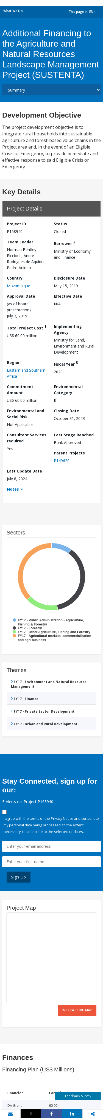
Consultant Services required (26, 437)
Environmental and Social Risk (25, 413)
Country (15, 278)
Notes (13, 489)
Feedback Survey (78, 1096)
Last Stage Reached (74, 434)
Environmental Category (68, 389)
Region (14, 362)
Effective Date (68, 296)
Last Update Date (24, 471)
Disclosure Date (69, 278)
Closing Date (66, 410)
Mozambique (18, 285)
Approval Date (21, 296)
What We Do (13, 10)
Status (60, 223)
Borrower (64, 242)
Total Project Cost (26, 327)
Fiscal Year (66, 363)
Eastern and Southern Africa (26, 373)
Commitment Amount (20, 389)
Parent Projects (69, 453)
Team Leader (20, 241)
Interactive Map (77, 1010)
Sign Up (18, 877)
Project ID (16, 223)
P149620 (61, 460)
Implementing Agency (68, 329)
